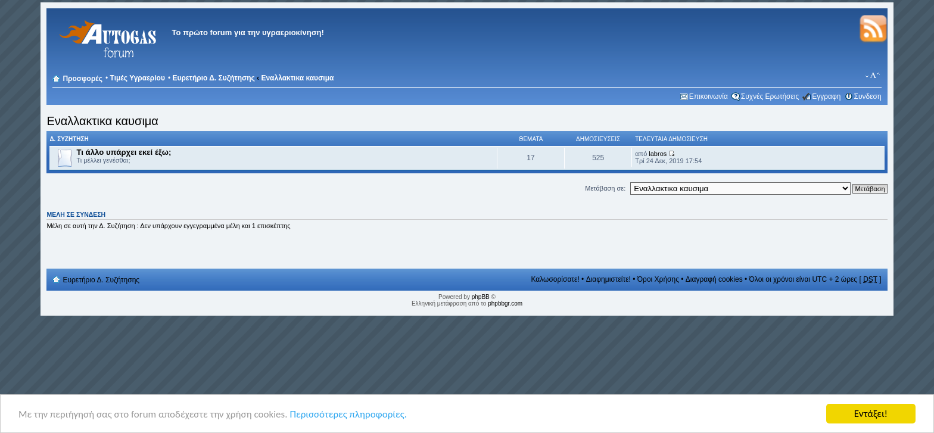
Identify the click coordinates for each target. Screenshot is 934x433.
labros (658, 153)
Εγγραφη (826, 96)
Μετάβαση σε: (605, 188)
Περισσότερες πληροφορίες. (348, 414)
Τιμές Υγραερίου (137, 78)
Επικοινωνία (708, 96)
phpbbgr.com (505, 303)
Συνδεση (868, 96)
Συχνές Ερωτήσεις (770, 96)
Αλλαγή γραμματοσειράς (873, 75)
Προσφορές (82, 78)
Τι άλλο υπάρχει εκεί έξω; (123, 152)
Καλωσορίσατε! (555, 279)
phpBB (481, 297)
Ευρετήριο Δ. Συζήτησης (213, 78)
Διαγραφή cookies (714, 279)
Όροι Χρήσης (658, 279)
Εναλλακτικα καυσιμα (297, 78)
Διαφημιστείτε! (608, 279)
